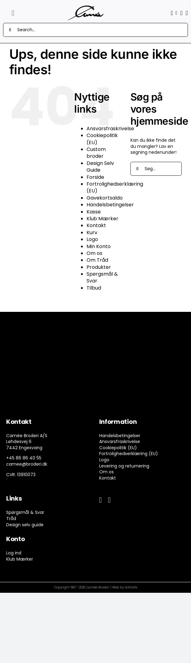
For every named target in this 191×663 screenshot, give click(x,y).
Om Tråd (97, 260)
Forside (95, 177)
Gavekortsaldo (105, 197)
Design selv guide (25, 525)
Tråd (11, 518)
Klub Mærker (102, 218)
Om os (94, 253)
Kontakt (96, 225)
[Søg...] (156, 169)
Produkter (99, 267)
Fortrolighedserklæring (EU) (115, 187)
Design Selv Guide (100, 167)
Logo (92, 239)
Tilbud (94, 287)
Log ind (13, 553)
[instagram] (109, 500)
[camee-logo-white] (85, 7)
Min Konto (99, 246)
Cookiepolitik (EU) (102, 139)
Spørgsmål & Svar (102, 277)
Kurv (92, 232)
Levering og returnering (124, 466)
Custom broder (96, 153)
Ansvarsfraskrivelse (110, 128)
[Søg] (10, 30)
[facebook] (100, 500)
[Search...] (95, 30)
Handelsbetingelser (110, 204)
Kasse (94, 211)
